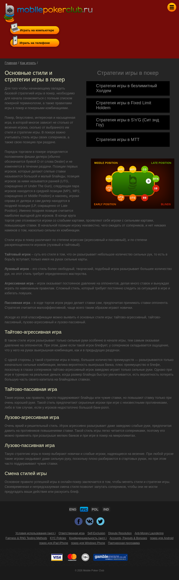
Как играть (28, 63)
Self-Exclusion (96, 533)
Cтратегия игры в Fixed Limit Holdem (123, 105)
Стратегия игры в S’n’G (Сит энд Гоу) (127, 122)
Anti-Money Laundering (149, 533)
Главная (11, 63)
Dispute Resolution (120, 533)
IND (106, 509)
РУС (84, 509)
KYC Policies (58, 538)
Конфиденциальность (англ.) (88, 538)
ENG (72, 509)
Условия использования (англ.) (35, 533)
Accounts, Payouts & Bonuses (128, 538)
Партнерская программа (124, 543)
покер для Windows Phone (88, 543)
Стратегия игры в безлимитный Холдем (126, 88)
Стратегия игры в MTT (117, 139)
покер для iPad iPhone (53, 543)
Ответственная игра (71, 533)
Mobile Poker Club (93, 570)
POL (95, 509)
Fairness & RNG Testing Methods (26, 538)
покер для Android (161, 538)
